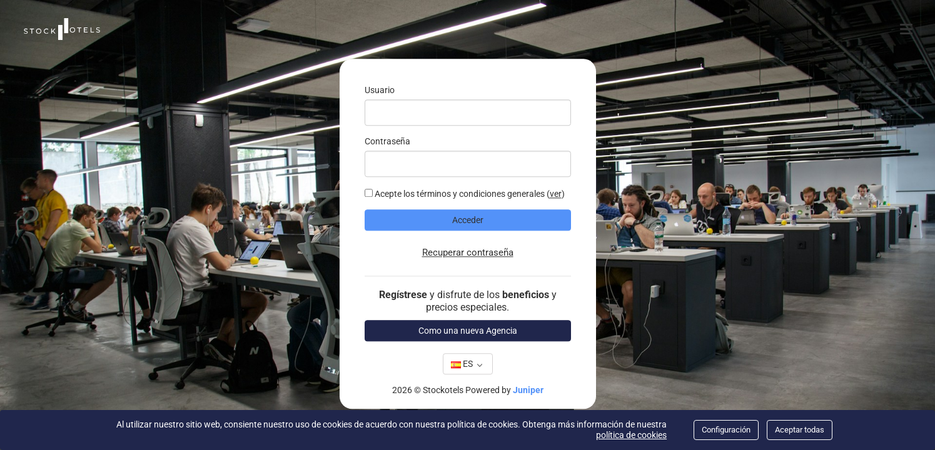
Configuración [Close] (726, 429)
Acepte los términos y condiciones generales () (465, 194)
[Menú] (907, 29)
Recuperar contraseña (467, 253)
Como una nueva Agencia (467, 331)
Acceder (467, 221)
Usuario (380, 91)
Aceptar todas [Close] (799, 429)
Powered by (504, 391)
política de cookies (631, 435)
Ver (556, 194)
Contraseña (387, 142)
